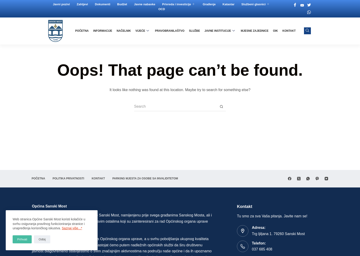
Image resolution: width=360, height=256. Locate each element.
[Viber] (317, 178)
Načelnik (125, 30)
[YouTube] (326, 178)
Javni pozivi (61, 4)
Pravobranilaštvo (170, 30)
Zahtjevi (82, 4)
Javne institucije (220, 31)
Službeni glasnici (255, 4)
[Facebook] (295, 5)
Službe (194, 30)
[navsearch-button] (307, 30)
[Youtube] (302, 5)
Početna (83, 30)
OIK (275, 30)
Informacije (103, 30)
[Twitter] (309, 5)
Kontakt (289, 30)
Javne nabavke (144, 4)
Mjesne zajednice (255, 30)
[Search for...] (175, 106)
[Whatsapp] (309, 12)
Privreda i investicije (178, 4)
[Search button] (221, 106)
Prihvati (22, 239)
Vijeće (143, 31)
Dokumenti (102, 4)
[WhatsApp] (308, 178)
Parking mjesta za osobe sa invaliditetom (147, 178)
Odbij (42, 239)
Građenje (209, 4)
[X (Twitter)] (299, 178)
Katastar (229, 4)
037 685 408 (262, 249)
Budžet (122, 4)
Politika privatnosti (69, 178)
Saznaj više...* (72, 228)
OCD (161, 9)
